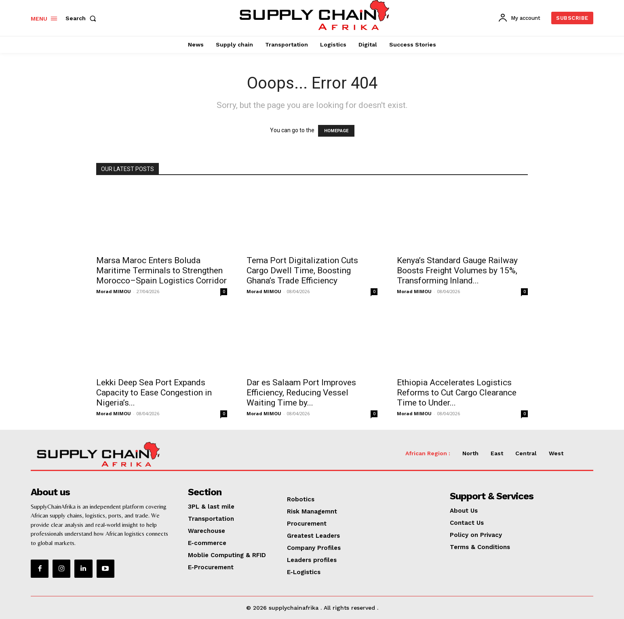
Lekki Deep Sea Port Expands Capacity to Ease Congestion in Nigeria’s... (154, 393)
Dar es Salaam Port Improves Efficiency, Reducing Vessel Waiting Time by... (301, 393)
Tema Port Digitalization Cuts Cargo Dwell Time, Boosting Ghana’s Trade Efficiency (302, 270)
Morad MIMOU (113, 291)
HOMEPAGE (336, 130)
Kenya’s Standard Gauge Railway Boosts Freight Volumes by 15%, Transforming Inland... (457, 270)
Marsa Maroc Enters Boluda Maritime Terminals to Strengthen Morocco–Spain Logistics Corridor (161, 270)
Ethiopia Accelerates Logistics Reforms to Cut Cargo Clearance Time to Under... (456, 393)
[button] (82, 18)
